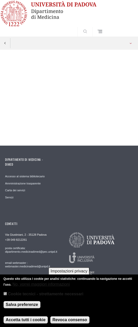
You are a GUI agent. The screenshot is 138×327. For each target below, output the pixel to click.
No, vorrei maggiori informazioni (41, 287)
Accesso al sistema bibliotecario (25, 176)
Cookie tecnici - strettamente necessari (45, 297)
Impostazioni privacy (69, 274)
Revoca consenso (70, 322)
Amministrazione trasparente (23, 183)
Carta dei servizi (15, 190)
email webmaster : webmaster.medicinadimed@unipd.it (27, 264)
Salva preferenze (22, 307)
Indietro (5, 43)
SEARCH (122, 27)
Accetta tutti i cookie (25, 322)
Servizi (9, 197)
